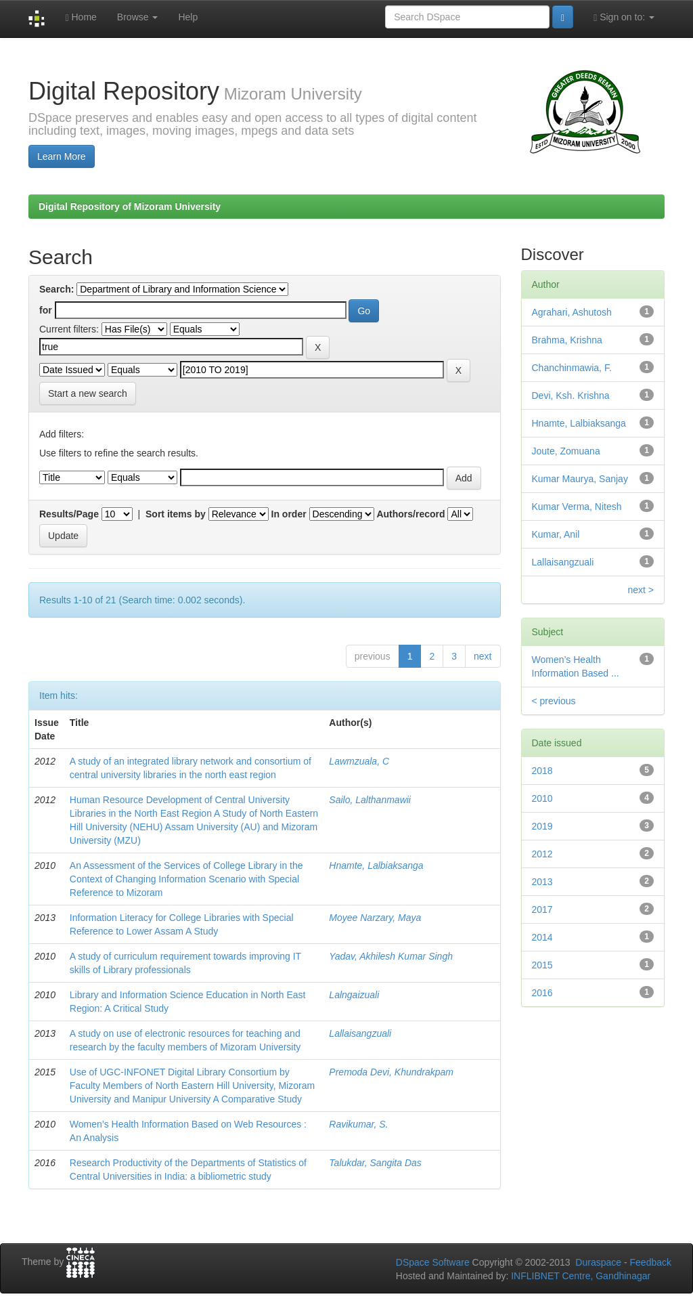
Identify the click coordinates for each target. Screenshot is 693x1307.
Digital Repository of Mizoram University (130, 206)
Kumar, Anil (556, 534)
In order (289, 514)
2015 (542, 965)
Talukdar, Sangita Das (375, 1162)
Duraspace (598, 1262)
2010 (542, 798)
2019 (542, 826)
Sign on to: (624, 17)
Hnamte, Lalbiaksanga (376, 865)
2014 (542, 937)
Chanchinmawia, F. (572, 367)
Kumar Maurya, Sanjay (580, 478)
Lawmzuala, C (359, 761)
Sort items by (176, 514)
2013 (542, 881)
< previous (554, 700)
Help (188, 17)
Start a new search (87, 393)
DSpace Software (433, 1262)
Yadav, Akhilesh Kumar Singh (391, 956)
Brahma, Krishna (567, 340)
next (482, 656)
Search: (56, 289)
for (45, 310)
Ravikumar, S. (358, 1124)
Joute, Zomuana (566, 451)
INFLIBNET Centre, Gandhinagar (579, 1275)
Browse (137, 17)
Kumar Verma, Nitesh (577, 506)
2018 (542, 770)
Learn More (61, 156)
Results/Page (69, 514)
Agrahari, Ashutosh (572, 312)
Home (80, 17)
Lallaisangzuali (360, 1033)
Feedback (650, 1262)
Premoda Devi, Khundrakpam (391, 1072)
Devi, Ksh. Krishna (571, 395)
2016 (542, 992)
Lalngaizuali (354, 994)
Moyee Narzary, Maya (375, 917)
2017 (542, 909)
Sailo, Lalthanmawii (370, 799)
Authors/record (410, 514)
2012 (542, 854)
